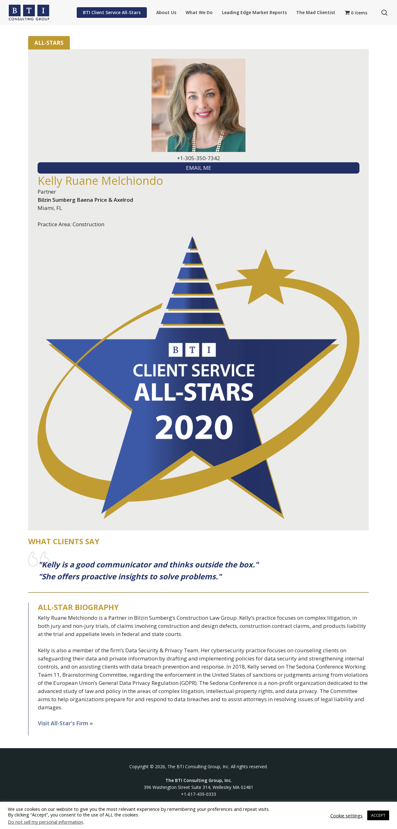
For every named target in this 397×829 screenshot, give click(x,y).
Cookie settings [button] (346, 815)
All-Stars (49, 42)
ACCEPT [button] (378, 815)
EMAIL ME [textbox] (198, 167)
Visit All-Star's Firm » (65, 723)
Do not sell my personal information (45, 822)
